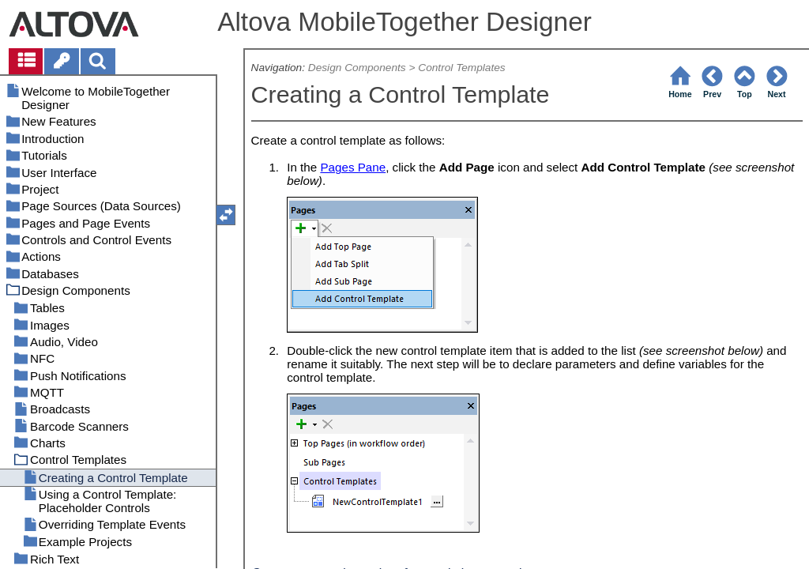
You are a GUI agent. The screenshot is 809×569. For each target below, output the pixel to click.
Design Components (357, 67)
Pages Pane (353, 167)
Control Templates (461, 67)
